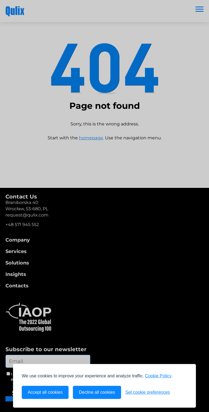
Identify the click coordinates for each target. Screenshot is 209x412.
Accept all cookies (45, 392)
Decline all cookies (97, 392)
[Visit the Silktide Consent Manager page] (180, 392)
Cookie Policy (158, 376)
